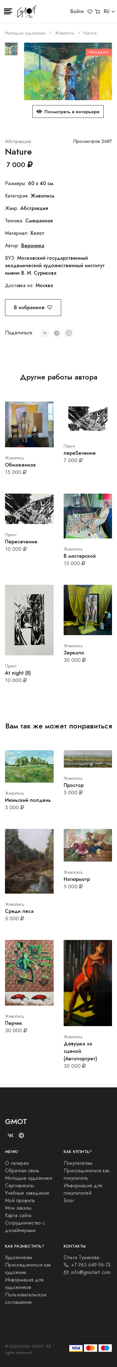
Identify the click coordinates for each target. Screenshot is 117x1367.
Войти (77, 11)
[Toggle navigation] (8, 11)
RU (107, 11)
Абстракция (18, 141)
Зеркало (74, 652)
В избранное (33, 307)
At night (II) (18, 673)
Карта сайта (18, 1215)
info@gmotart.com (87, 1272)
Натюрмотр (77, 879)
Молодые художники (25, 33)
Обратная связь (22, 1170)
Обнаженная (20, 464)
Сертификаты (19, 1185)
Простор (74, 785)
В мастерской (80, 556)
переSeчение (80, 453)
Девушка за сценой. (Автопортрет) (80, 1051)
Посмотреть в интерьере (68, 111)
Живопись (64, 33)
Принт (70, 446)
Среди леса (19, 911)
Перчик (13, 1023)
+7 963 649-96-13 (87, 1265)
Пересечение (21, 541)
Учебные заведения (27, 1193)
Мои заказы (18, 1208)
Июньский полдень (28, 800)
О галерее (17, 1163)
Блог (69, 1200)
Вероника (32, 245)
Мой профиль (20, 1200)
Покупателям (78, 1163)
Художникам (18, 1257)
